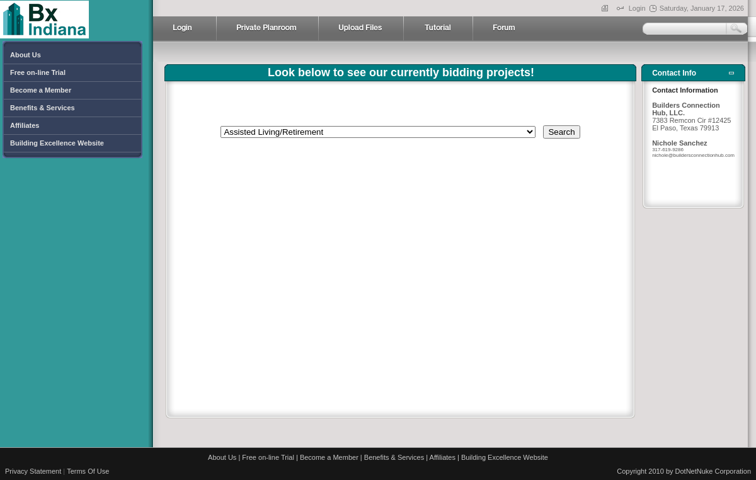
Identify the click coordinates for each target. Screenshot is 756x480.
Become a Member (329, 457)
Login (637, 8)
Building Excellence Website (504, 457)
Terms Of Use (88, 471)
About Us (222, 457)
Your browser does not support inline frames (400, 243)
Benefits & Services (394, 457)
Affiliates (442, 457)
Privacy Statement (33, 471)
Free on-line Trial (268, 457)
